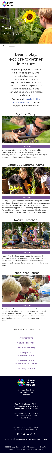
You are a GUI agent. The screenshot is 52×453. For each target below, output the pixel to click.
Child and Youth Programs (26, 329)
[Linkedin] (28, 434)
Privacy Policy (34, 439)
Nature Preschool (26, 220)
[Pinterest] (34, 434)
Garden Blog (9, 439)
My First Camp (26, 114)
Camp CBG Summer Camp (26, 164)
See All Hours (26, 418)
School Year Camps (26, 273)
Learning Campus (26, 368)
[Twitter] (31, 434)
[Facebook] (21, 434)
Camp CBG (26, 352)
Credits (45, 439)
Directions (26, 395)
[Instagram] (18, 434)
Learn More (26, 197)
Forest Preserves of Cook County (31, 449)
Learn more (26, 146)
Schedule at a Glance (26, 363)
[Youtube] (24, 434)
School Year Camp (26, 347)
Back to (9, 46)
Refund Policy (21, 439)
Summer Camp (26, 355)
